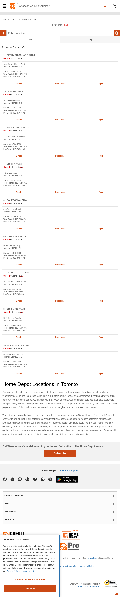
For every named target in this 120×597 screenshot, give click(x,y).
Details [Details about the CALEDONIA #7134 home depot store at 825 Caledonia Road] (19, 228)
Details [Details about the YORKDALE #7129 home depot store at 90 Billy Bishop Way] (19, 265)
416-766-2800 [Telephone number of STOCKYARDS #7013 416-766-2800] (15, 144)
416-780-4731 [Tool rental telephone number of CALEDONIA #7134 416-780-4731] (21, 219)
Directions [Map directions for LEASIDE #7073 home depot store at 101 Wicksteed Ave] (60, 120)
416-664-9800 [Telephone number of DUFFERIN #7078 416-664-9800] (15, 325)
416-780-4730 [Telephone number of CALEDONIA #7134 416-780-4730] (15, 217)
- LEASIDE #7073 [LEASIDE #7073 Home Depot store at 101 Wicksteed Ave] (13, 91)
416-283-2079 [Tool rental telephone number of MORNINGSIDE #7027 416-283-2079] (21, 364)
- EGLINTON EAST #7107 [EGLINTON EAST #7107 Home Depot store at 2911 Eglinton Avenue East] (17, 272)
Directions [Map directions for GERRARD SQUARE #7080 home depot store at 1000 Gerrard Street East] (60, 83)
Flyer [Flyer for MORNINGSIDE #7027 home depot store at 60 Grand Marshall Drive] (101, 373)
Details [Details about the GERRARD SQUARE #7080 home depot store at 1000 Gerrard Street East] (19, 83)
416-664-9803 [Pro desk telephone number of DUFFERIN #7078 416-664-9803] (19, 330)
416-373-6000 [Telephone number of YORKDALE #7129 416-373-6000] (15, 253)
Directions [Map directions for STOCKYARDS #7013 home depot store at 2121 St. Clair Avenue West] (60, 156)
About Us (9, 519)
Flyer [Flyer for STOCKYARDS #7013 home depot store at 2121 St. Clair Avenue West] (101, 156)
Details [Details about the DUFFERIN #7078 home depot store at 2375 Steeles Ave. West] (19, 337)
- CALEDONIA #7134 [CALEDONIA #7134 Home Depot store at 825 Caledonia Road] (15, 200)
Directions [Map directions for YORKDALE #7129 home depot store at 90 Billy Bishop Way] (60, 265)
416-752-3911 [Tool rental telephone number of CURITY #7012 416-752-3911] (21, 183)
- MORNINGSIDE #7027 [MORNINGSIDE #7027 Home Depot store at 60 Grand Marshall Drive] (16, 345)
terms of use (92, 558)
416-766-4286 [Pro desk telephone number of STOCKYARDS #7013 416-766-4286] (19, 149)
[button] (4, 6)
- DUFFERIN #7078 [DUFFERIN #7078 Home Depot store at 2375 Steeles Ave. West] (14, 309)
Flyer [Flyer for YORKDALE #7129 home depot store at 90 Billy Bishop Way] (101, 265)
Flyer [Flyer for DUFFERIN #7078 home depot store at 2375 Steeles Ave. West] (101, 337)
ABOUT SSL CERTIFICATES (90, 586)
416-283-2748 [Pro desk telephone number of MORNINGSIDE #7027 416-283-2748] (19, 367)
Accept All (29, 588)
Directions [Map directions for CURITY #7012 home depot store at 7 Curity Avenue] (60, 192)
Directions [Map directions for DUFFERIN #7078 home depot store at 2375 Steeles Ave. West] (60, 337)
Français (57, 25)
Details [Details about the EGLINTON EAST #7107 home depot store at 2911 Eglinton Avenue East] (19, 301)
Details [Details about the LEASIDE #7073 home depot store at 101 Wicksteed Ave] (19, 120)
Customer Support (67, 470)
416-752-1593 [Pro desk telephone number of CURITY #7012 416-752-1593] (19, 185)
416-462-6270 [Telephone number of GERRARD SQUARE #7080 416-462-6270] (15, 71)
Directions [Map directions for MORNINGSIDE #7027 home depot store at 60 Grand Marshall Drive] (60, 373)
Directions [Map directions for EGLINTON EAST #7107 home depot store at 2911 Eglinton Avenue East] (60, 301)
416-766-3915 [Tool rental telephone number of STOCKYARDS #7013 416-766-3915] (21, 147)
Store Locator (9, 19)
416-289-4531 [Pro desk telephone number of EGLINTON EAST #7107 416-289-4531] (19, 294)
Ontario (23, 19)
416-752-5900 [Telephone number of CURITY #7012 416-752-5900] (15, 180)
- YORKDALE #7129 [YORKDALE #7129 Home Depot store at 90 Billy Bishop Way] (14, 236)
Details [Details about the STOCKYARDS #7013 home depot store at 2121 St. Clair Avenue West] (19, 156)
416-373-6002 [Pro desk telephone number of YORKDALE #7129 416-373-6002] (19, 258)
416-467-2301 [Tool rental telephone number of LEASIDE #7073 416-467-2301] (21, 110)
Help (6, 503)
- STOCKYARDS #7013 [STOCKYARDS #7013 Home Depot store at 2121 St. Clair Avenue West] (16, 127)
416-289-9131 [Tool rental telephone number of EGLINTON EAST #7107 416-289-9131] (21, 292)
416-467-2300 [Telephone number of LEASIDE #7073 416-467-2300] (15, 108)
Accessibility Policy (88, 566)
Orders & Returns (13, 495)
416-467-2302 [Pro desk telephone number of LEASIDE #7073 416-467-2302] (19, 113)
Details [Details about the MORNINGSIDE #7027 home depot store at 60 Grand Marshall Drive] (19, 373)
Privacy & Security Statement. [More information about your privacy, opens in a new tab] (20, 571)
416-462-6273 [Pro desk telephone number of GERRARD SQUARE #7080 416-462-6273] (19, 77)
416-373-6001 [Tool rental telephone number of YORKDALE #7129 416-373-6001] (21, 255)
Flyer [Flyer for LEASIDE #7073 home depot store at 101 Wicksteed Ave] (101, 120)
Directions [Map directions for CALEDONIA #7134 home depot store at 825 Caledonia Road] (60, 228)
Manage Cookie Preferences (30, 579)
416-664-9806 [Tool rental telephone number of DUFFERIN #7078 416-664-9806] (21, 328)
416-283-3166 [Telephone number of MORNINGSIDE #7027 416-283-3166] (15, 362)
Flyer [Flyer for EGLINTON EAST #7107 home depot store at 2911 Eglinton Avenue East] (101, 301)
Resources (10, 511)
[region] (30, 566)
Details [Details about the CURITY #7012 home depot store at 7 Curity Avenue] (19, 192)
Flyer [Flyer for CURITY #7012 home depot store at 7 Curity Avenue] (101, 192)
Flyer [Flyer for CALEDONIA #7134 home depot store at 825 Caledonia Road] (101, 228)
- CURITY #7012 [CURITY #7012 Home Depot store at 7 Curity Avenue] (12, 164)
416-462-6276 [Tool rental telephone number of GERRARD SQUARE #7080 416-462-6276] (21, 74)
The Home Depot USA (67, 566)
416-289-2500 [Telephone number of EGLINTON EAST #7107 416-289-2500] (15, 289)
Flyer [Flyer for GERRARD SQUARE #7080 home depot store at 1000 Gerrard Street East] (101, 83)
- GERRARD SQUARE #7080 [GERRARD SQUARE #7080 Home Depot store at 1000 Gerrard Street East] (19, 55)
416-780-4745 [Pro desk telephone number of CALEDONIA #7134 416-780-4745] (19, 222)
